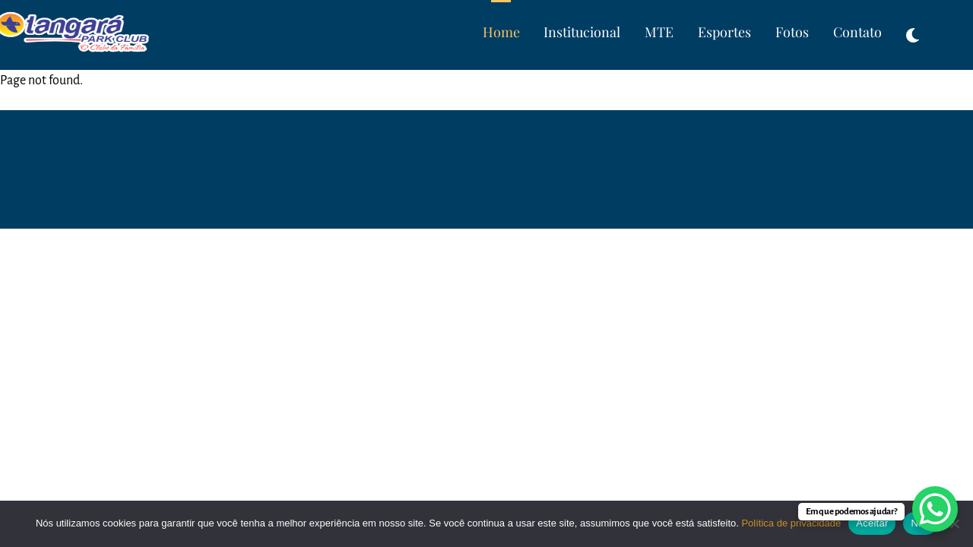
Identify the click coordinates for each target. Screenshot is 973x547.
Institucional (582, 32)
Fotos (792, 32)
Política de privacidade (791, 523)
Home (501, 32)
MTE (659, 32)
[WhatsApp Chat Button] (935, 509)
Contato (857, 32)
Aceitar (872, 523)
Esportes (724, 32)
